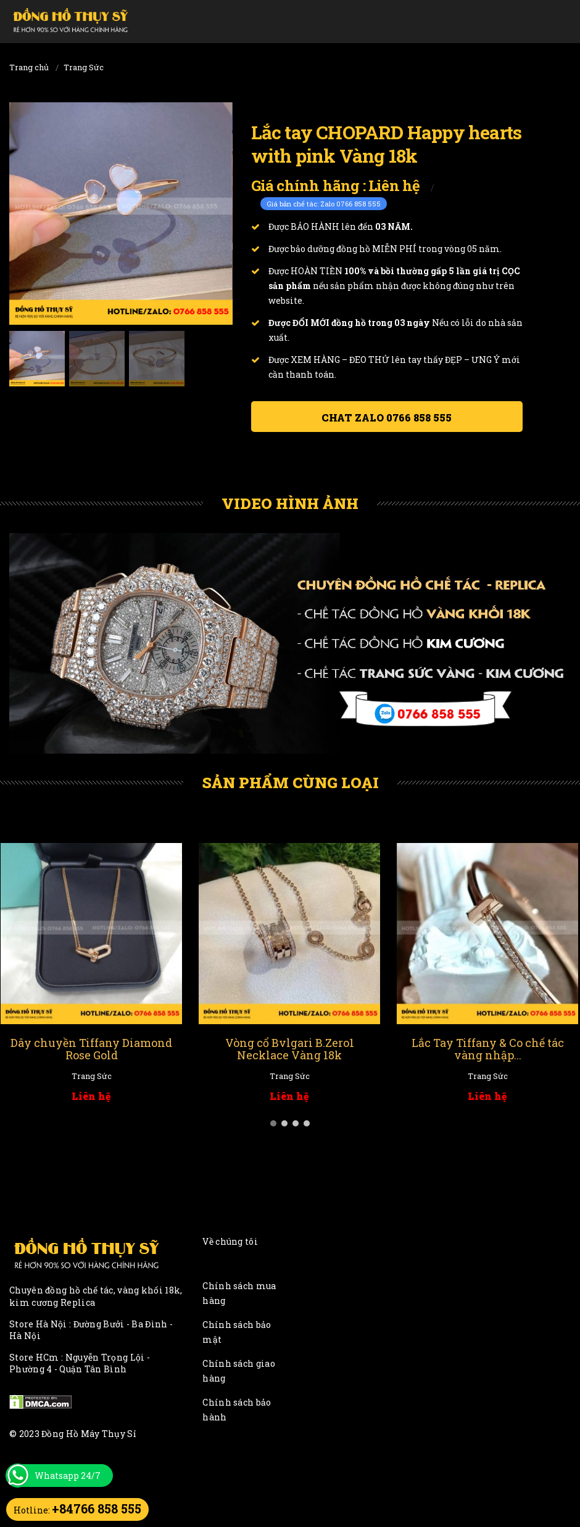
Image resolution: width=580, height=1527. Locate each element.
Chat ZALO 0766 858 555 (386, 417)
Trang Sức (84, 67)
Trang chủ (29, 67)
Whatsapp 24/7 (68, 1475)
